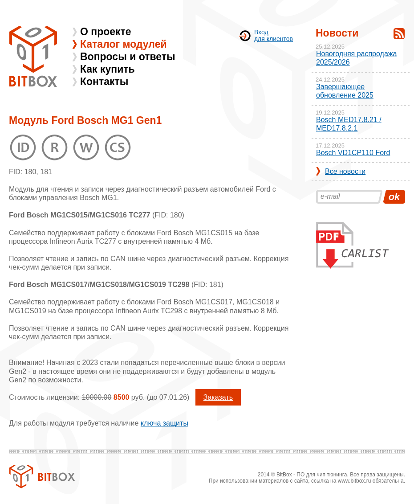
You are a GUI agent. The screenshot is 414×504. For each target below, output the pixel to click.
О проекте (105, 31)
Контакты (104, 81)
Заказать (218, 397)
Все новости (345, 171)
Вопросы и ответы (127, 56)
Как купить (107, 69)
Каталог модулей (123, 44)
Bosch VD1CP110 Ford (353, 152)
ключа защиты (164, 423)
